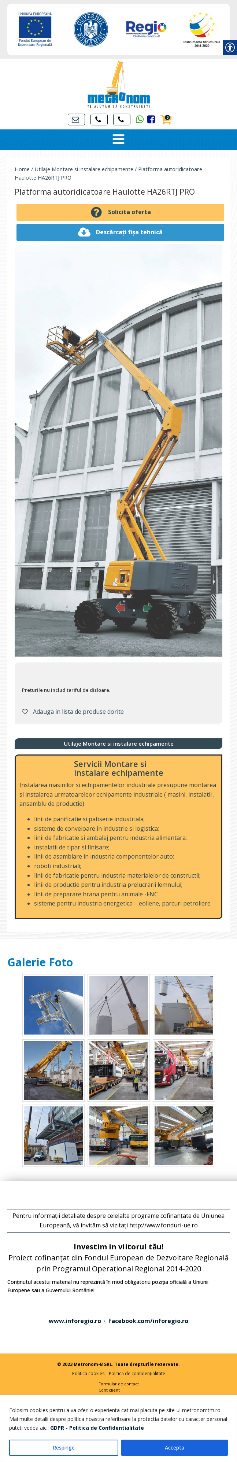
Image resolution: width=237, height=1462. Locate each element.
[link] (97, 1427)
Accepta (174, 1447)
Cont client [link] (109, 1390)
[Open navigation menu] (118, 139)
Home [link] (22, 169)
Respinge (64, 1447)
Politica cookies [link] (88, 1373)
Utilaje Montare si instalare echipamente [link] (83, 169)
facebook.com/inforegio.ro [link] (148, 1321)
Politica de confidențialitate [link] (137, 1373)
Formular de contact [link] (119, 1383)
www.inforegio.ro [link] (75, 1321)
